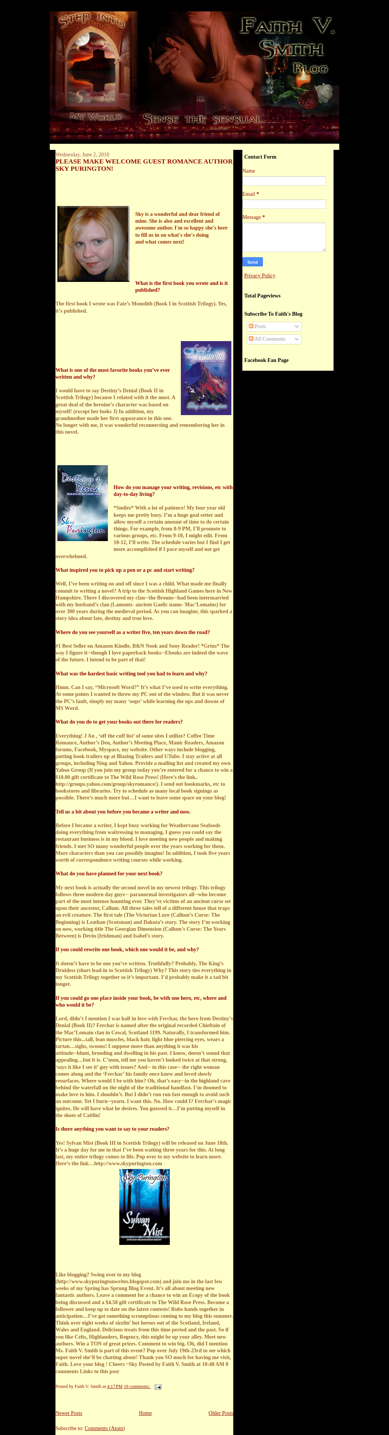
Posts (257, 326)
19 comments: (137, 1386)
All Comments (267, 339)
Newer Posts (68, 1413)
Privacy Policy (259, 276)
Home (145, 1413)
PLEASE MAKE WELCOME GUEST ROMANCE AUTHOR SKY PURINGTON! (144, 164)
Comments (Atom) (105, 1428)
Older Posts (221, 1413)
